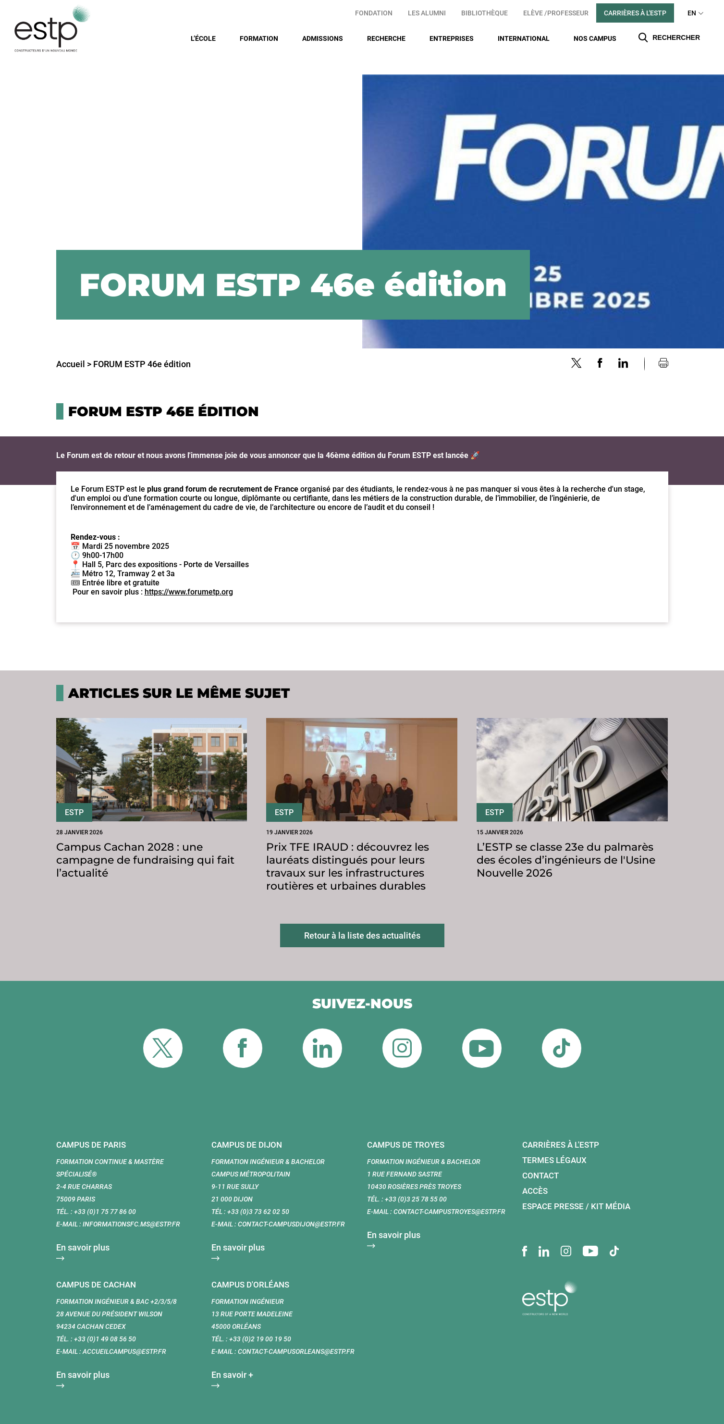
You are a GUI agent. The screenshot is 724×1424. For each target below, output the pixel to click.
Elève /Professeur (556, 13)
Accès (535, 1174)
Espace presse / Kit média (576, 1189)
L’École (203, 38)
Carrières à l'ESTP (635, 13)
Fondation (374, 13)
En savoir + (232, 1358)
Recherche (386, 38)
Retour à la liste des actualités (362, 919)
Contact (540, 1159)
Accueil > (73, 347)
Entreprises (451, 38)
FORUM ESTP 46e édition (142, 347)
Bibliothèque (484, 13)
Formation (259, 38)
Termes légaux (554, 1143)
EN (691, 13)
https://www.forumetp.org (189, 575)
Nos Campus (595, 38)
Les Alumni (427, 13)
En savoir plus (83, 1231)
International (524, 38)
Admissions (322, 38)
